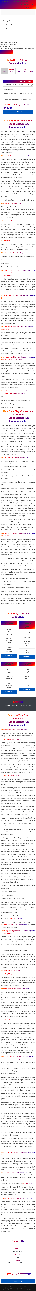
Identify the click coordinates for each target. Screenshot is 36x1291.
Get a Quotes (21, 52)
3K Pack (28, 705)
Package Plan (7, 21)
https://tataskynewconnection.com (14, 1172)
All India (7, 705)
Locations (6, 29)
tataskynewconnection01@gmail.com (14, 925)
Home (5, 17)
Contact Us (7, 33)
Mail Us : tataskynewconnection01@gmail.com (15, 1)
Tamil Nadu (14, 705)
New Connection (8, 25)
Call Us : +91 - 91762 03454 (26, 4)
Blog (4, 37)
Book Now (29, 7)
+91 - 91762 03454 (16, 918)
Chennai (22, 705)
